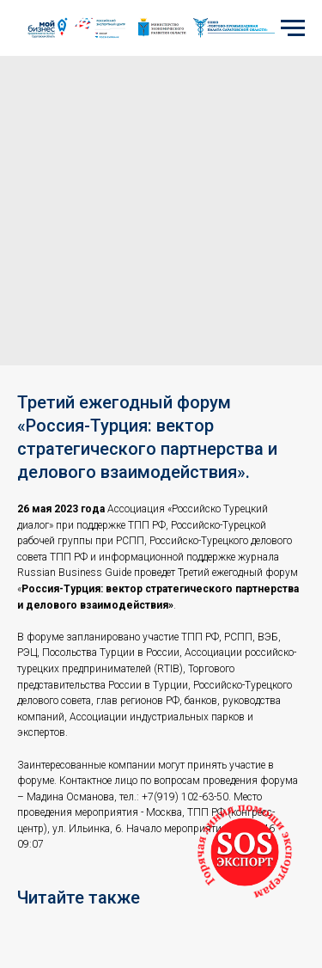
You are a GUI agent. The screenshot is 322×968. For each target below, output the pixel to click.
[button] (244, 852)
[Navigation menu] (293, 28)
